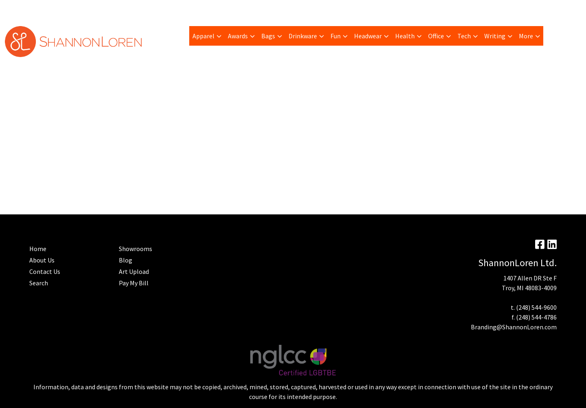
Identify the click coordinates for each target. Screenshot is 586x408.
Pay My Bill (45, 9)
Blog (139, 9)
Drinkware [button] (303, 36)
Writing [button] (494, 36)
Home (212, 9)
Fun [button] (335, 36)
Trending (78, 9)
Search (481, 9)
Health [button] (405, 36)
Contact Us (44, 271)
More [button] (526, 36)
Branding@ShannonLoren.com (514, 327)
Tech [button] (464, 36)
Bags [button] (268, 36)
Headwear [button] (368, 36)
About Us (42, 260)
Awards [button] (238, 36)
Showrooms (135, 249)
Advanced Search (175, 9)
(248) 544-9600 (536, 307)
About (16, 9)
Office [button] (436, 36)
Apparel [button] (203, 36)
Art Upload (112, 9)
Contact (237, 9)
